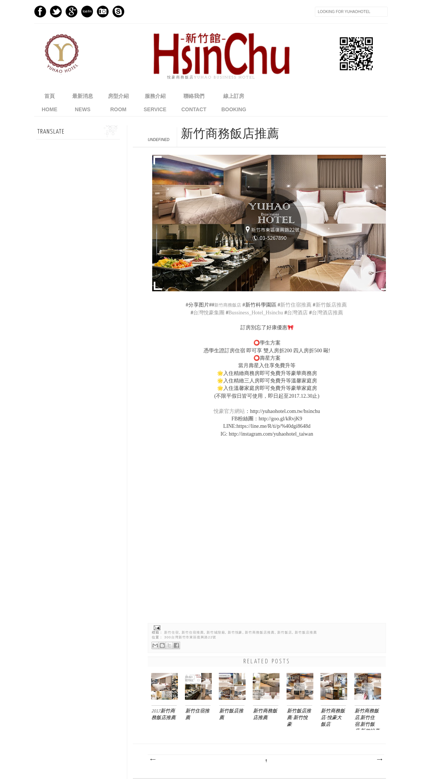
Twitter (56, 11)
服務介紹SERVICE (155, 102)
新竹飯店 (284, 632)
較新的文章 (152, 759)
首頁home (49, 102)
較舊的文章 (379, 759)
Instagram (103, 11)
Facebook (40, 11)
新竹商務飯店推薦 (260, 632)
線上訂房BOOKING (233, 102)
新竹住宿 (171, 632)
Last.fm (87, 11)
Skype (118, 11)
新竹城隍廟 (216, 632)
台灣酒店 (297, 312)
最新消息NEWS (82, 102)
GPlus (71, 11)
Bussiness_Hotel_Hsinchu (255, 312)
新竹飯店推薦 (332, 305)
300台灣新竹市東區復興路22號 (190, 637)
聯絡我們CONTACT (193, 102)
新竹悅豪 (235, 632)
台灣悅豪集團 (208, 312)
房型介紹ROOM (118, 102)
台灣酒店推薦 (327, 312)
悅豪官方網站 (229, 411)
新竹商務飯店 (227, 305)
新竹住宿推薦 (295, 305)
